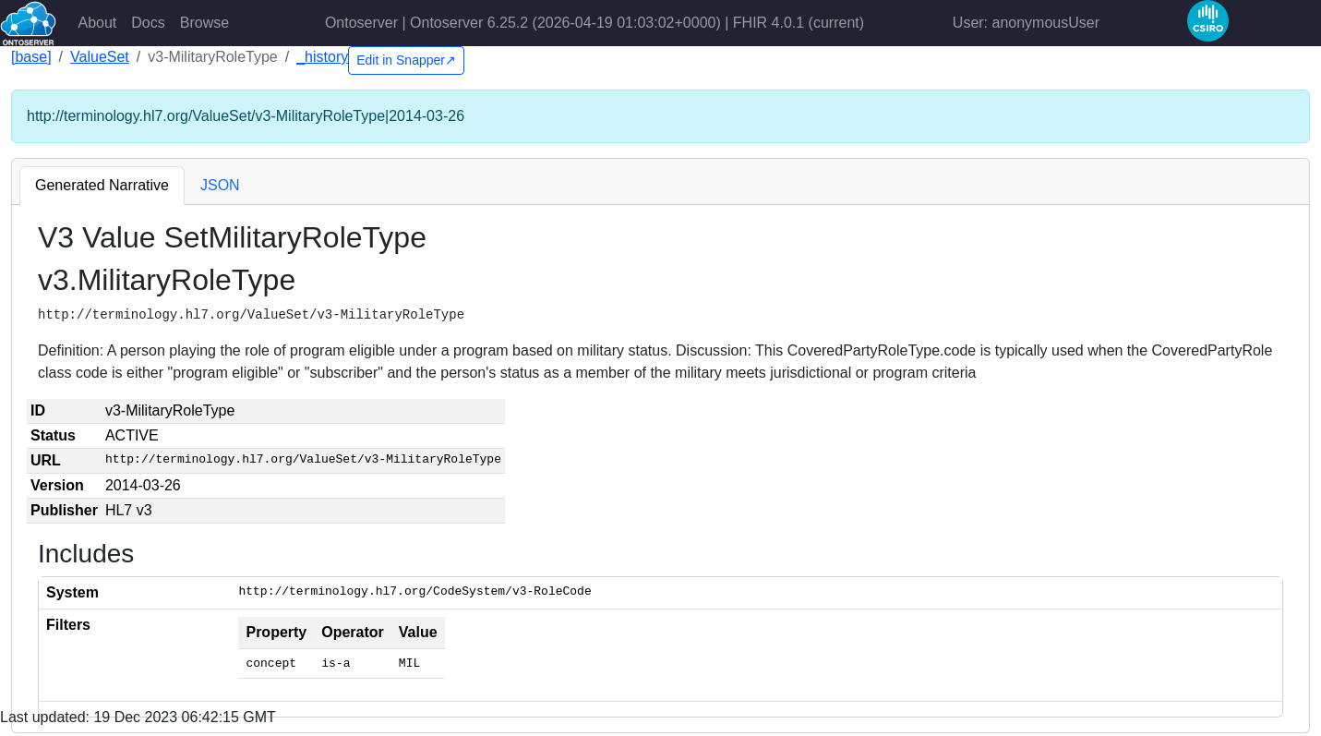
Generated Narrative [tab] (102, 185)
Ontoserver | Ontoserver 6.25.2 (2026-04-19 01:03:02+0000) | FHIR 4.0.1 (594, 22)
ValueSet (99, 57)
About (97, 22)
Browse (204, 22)
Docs (147, 22)
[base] (31, 57)
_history (322, 57)
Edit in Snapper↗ (406, 60)
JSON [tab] (220, 185)
